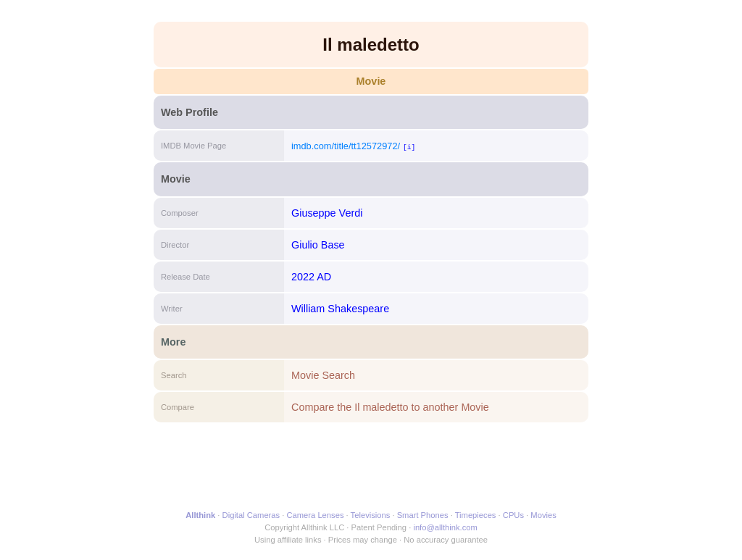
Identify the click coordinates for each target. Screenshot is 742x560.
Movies (543, 515)
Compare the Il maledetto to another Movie (390, 407)
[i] (409, 146)
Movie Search (323, 375)
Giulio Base (318, 245)
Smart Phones (423, 515)
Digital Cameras (251, 515)
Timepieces (475, 515)
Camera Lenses (315, 515)
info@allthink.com (445, 527)
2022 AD (311, 277)
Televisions (371, 515)
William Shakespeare (340, 308)
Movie (371, 81)
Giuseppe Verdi (326, 213)
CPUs (513, 515)
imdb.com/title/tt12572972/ (345, 146)
